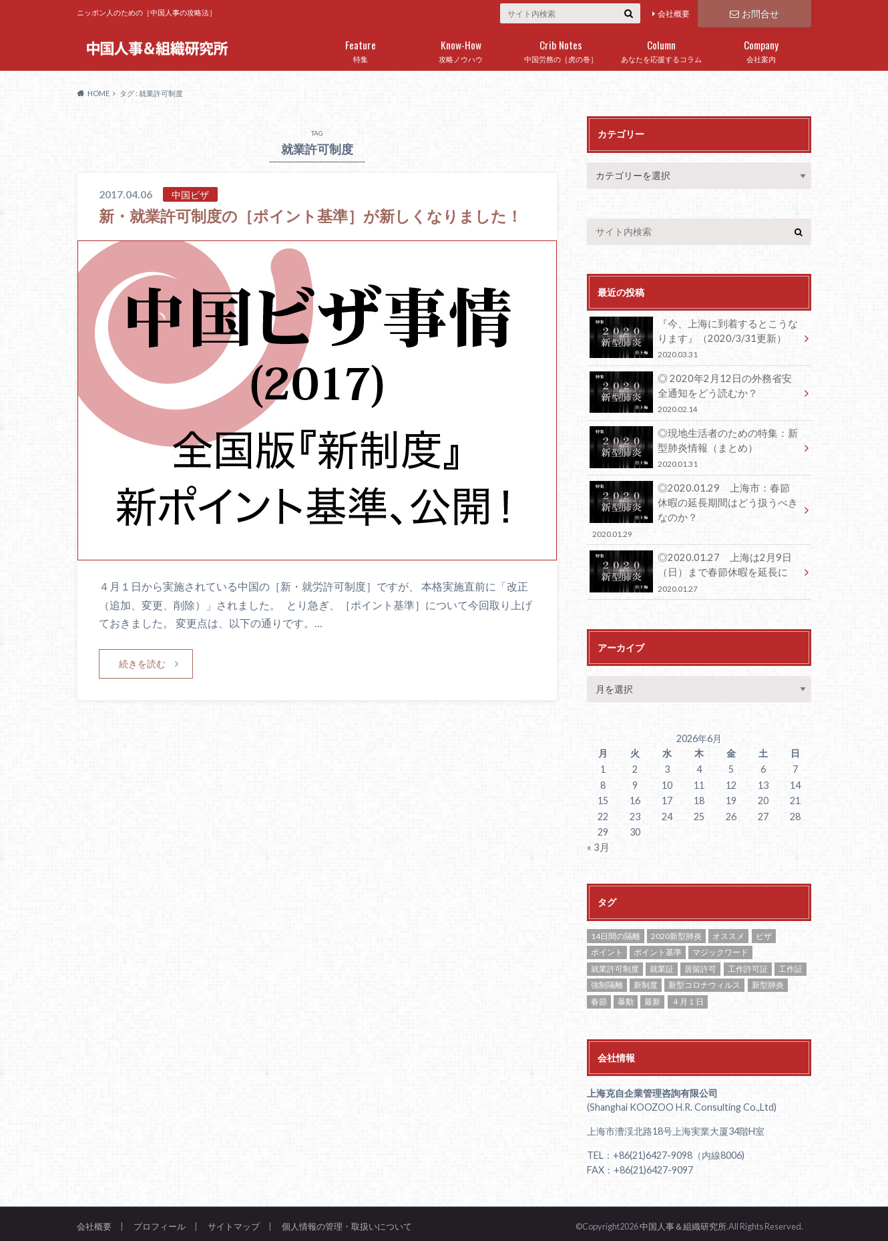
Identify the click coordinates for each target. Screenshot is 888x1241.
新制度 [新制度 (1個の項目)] (646, 979)
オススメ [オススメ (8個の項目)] (728, 930)
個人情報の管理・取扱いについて (347, 1220)
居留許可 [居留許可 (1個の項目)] (700, 963)
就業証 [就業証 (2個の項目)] (662, 963)
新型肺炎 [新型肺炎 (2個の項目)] (768, 979)
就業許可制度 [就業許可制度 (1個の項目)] (615, 963)
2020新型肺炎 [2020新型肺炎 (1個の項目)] (676, 930)
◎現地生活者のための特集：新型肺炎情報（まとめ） (694, 445)
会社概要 (674, 14)
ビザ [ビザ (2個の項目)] (764, 930)
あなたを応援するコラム (661, 49)
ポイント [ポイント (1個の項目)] (607, 946)
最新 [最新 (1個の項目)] (652, 996)
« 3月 (597, 842)
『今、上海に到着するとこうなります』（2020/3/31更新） (694, 337)
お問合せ (754, 13)
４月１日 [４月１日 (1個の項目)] (688, 996)
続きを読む (142, 685)
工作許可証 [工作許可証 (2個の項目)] (748, 963)
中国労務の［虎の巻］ (561, 49)
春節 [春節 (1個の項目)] (599, 996)
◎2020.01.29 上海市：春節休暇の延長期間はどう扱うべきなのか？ (694, 507)
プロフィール (160, 1220)
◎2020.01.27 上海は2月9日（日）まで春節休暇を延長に (694, 567)
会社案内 (761, 49)
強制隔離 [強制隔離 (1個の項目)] (607, 979)
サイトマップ (234, 1220)
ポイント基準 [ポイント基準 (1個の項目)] (658, 946)
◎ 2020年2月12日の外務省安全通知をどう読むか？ (694, 391)
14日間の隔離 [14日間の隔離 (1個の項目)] (615, 930)
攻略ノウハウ (461, 49)
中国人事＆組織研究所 (683, 1220)
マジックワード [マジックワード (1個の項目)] (720, 946)
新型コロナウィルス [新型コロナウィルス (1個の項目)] (704, 979)
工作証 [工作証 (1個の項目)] (791, 963)
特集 (360, 49)
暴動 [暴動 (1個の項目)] (626, 996)
